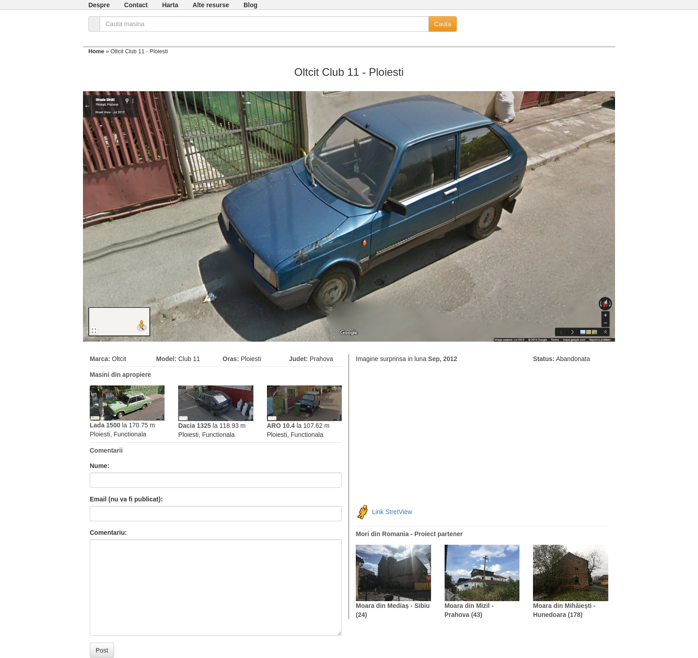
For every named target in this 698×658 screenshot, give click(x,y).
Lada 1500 (105, 425)
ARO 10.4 (281, 425)
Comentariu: (108, 532)
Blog (250, 5)
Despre (99, 5)
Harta (170, 5)
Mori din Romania (382, 534)
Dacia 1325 (194, 425)
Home (96, 51)
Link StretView (392, 511)
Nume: (100, 465)
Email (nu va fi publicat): (126, 499)
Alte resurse (211, 5)
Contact (135, 5)
